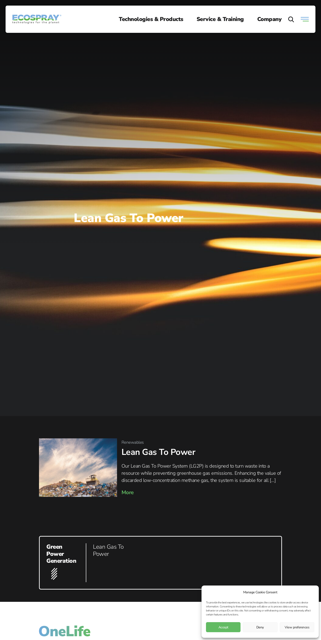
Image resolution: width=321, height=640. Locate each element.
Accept (223, 627)
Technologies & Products (151, 19)
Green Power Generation (61, 553)
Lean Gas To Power (158, 452)
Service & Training (220, 19)
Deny (260, 627)
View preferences (297, 627)
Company (269, 19)
